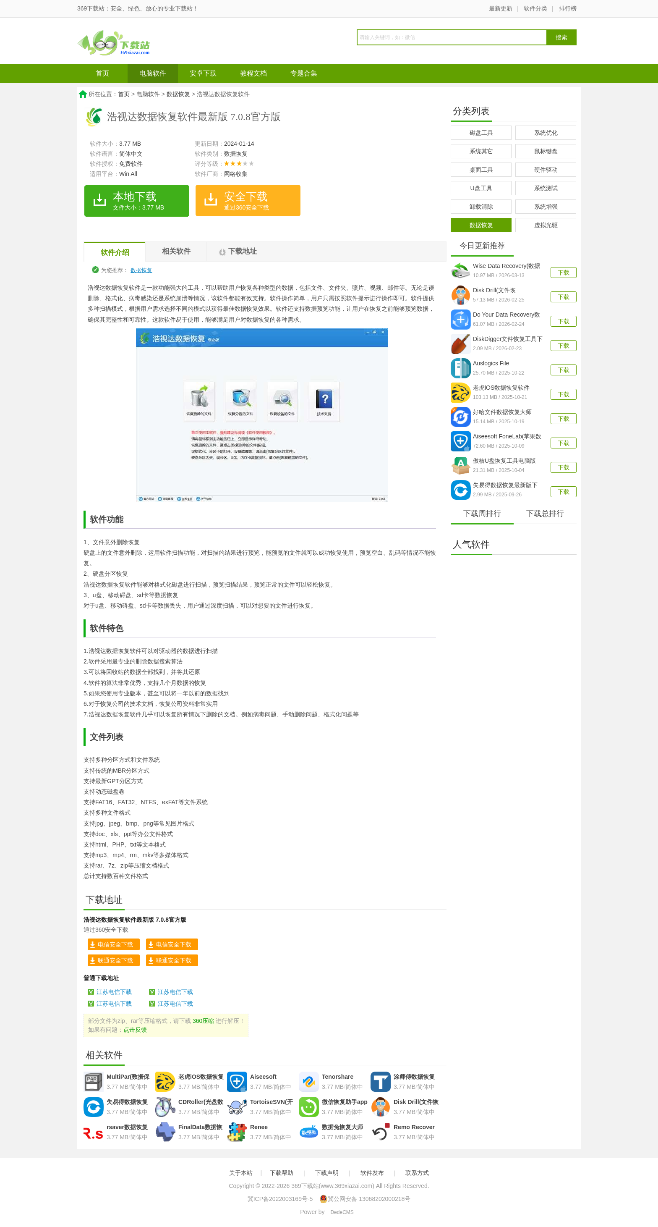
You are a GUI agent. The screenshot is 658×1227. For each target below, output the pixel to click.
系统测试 (546, 188)
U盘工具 (481, 188)
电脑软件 (152, 73)
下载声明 (327, 1172)
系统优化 (546, 132)
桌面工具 (481, 169)
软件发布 (372, 1172)
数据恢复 (178, 94)
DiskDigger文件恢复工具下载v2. (508, 340)
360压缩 (203, 1020)
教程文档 (253, 73)
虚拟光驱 (546, 225)
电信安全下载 (115, 944)
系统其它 (481, 151)
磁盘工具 (481, 132)
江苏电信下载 (114, 991)
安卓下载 (203, 73)
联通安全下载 (115, 960)
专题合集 (303, 73)
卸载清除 (481, 206)
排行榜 (568, 8)
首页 (102, 73)
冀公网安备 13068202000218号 (364, 1199)
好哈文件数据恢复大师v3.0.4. (502, 413)
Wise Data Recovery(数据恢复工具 (506, 266)
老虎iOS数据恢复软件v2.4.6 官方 (501, 388)
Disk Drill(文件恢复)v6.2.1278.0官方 (498, 291)
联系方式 (417, 1172)
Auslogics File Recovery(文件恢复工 (501, 364)
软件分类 (535, 8)
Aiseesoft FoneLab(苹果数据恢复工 (507, 437)
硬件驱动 (546, 169)
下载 (563, 272)
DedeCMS (341, 1212)
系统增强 (546, 206)
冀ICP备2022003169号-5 (280, 1199)
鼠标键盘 (546, 151)
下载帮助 (281, 1172)
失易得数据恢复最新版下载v (505, 486)
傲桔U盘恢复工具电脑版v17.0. (504, 461)
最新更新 (500, 8)
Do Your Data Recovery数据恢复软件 (506, 315)
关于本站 (241, 1172)
